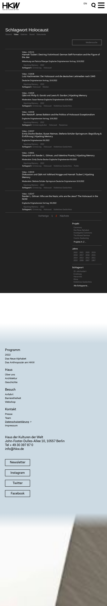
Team (8, 418)
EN (85, 4)
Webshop (10, 402)
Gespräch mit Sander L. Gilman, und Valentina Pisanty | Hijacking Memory (58, 156)
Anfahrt (9, 394)
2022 (42, 65)
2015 (93, 255)
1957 (93, 260)
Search (99, 42)
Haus (8, 370)
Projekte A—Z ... (80, 242)
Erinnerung (37, 68)
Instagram (17, 473)
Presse (8, 414)
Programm (12, 350)
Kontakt (10, 409)
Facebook (18, 493)
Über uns (10, 375)
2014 (75, 258)
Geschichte (11, 382)
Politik (76, 166)
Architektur (11, 378)
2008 (81, 260)
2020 (87, 253)
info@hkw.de (14, 449)
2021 (81, 253)
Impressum (11, 426)
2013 (81, 258)
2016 (87, 255)
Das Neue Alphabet (81, 230)
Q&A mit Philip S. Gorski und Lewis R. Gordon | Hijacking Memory (54, 96)
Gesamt (8, 34)
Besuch (10, 389)
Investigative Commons (83, 233)
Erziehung (78, 274)
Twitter (18, 483)
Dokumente (41, 34)
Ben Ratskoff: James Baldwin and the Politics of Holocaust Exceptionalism (58, 115)
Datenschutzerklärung (17, 422)
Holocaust (48, 68)
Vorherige (43, 216)
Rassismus (63, 125)
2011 (93, 258)
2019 (93, 253)
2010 (75, 260)
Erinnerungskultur (40, 125)
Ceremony (78, 228)
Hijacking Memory (30, 65)
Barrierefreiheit (13, 398)
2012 (87, 258)
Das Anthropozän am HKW (20, 362)
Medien (46, 87)
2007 (87, 260)
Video (16, 34)
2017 (81, 255)
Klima (76, 279)
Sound (32, 34)
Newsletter (17, 462)
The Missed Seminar (82, 235)
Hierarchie (78, 277)
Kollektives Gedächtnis (63, 106)
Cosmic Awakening (81, 238)
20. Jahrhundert (80, 271)
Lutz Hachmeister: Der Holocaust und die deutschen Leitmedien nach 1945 (58, 76)
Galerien (23, 34)
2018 (75, 255)
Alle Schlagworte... (81, 286)
